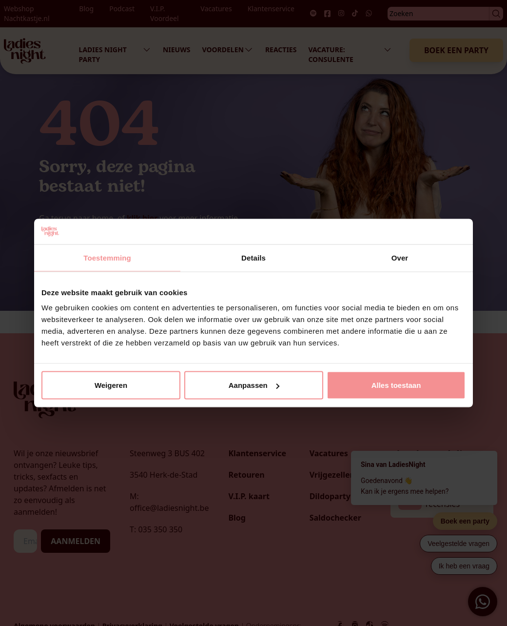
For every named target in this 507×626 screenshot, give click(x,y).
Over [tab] (400, 257)
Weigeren (111, 385)
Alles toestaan (396, 385)
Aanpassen (254, 385)
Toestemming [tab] (107, 257)
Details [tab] (253, 257)
